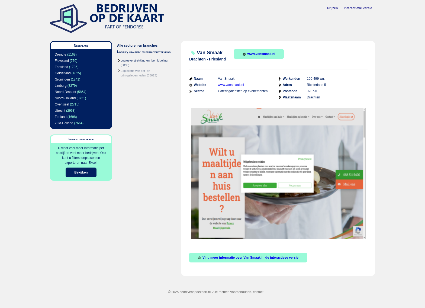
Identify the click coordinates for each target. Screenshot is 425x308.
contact (258, 292)
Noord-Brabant (65, 92)
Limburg (60, 86)
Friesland (61, 67)
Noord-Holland (65, 98)
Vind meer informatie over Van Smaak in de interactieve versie (248, 257)
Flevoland (62, 61)
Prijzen (332, 8)
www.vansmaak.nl (259, 54)
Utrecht (60, 111)
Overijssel (62, 104)
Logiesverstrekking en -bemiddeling (144, 60)
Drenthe (60, 54)
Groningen (62, 79)
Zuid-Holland (64, 123)
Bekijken (81, 172)
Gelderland (63, 73)
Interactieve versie (358, 8)
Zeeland (60, 117)
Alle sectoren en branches (137, 45)
